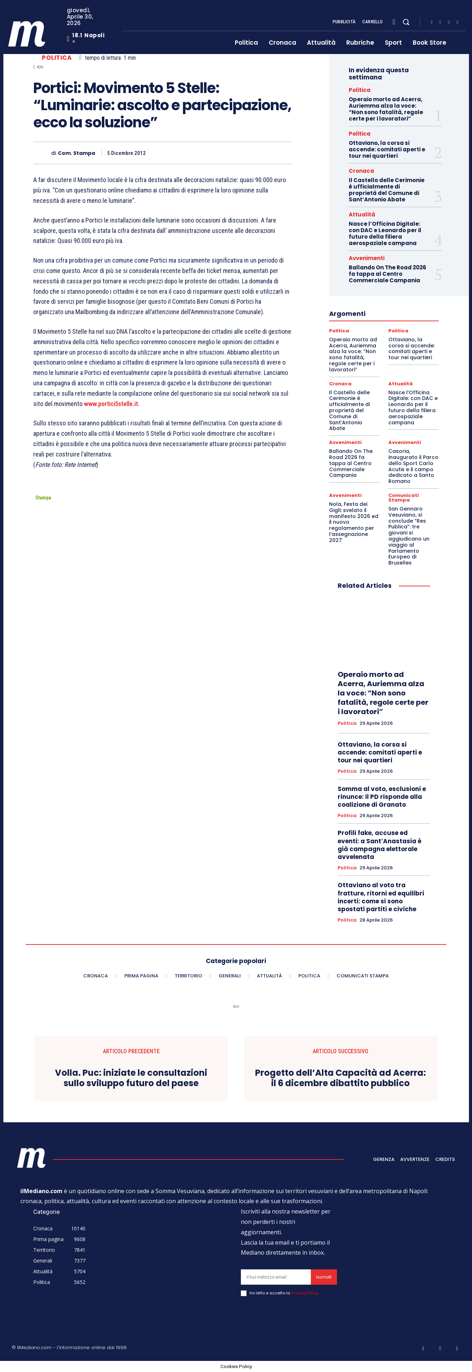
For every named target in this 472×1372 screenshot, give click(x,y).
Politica (57, 58)
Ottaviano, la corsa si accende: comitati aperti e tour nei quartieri (387, 149)
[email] (276, 1277)
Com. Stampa (76, 153)
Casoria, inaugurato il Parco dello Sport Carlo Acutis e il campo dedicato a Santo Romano (413, 466)
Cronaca (361, 171)
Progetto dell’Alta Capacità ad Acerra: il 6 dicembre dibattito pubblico (340, 1078)
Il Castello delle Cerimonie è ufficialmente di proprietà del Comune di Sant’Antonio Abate (386, 189)
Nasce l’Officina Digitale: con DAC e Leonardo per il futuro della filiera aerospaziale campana (385, 233)
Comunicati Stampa (403, 497)
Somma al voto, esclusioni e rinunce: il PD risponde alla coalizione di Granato (382, 797)
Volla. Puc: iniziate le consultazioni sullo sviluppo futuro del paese (131, 1078)
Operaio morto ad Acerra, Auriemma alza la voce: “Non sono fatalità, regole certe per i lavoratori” (386, 109)
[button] (405, 21)
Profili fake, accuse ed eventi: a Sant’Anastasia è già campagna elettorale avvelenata (379, 845)
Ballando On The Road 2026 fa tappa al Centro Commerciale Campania (387, 274)
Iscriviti (324, 1277)
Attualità (362, 214)
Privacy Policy (304, 1293)
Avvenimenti (366, 258)
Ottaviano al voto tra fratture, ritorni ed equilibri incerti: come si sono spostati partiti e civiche (381, 897)
